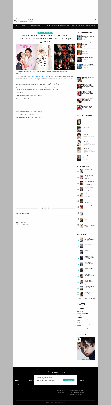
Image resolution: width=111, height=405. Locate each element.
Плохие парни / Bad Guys (89, 218)
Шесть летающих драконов (38, 76)
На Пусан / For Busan (89, 244)
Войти (88, 20)
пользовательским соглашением (44, 381)
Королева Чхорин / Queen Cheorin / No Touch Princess (89, 201)
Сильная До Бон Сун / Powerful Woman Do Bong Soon (89, 177)
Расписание (18, 386)
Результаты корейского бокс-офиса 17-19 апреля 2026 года (88, 51)
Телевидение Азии (61, 390)
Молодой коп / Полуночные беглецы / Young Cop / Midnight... (90, 276)
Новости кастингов (84, 116)
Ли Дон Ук (85, 134)
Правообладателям (75, 388)
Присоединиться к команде (77, 390)
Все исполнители (47, 386)
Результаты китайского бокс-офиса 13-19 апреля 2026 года (88, 44)
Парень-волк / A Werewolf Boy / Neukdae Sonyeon (89, 294)
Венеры (18, 89)
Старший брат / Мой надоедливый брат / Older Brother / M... (89, 239)
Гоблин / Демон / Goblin (88, 212)
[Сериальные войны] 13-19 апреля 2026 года (88, 57)
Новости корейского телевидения (45, 32)
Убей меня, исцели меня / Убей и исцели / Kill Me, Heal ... (90, 195)
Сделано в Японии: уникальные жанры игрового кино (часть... (88, 85)
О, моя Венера (20, 83)
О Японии (59, 388)
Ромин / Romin (86, 359)
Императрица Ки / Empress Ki (89, 206)
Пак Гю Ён (85, 141)
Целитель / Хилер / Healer (89, 170)
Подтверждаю (69, 380)
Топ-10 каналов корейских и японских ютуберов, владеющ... (87, 106)
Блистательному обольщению (52, 87)
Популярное (18, 388)
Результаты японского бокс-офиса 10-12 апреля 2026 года (88, 65)
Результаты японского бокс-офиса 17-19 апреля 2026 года (88, 36)
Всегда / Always (88, 250)
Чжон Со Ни (86, 127)
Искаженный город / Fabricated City (89, 287)
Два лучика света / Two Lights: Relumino (89, 263)
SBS (47, 76)
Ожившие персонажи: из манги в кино (88, 78)
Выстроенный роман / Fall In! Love (89, 145)
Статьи (58, 386)
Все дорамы (18, 384)
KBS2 (53, 83)
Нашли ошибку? (24, 222)
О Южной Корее (60, 392)
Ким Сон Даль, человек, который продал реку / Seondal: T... (90, 282)
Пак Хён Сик (86, 148)
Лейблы (44, 388)
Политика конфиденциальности (78, 394)
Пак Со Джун (86, 155)
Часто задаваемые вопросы (77, 392)
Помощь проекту (74, 386)
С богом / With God (89, 268)
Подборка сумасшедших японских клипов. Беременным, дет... (88, 99)
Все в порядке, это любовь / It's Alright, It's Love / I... (90, 225)
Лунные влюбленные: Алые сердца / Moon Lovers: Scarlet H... (89, 183)
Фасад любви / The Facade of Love (89, 122)
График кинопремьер (34, 386)
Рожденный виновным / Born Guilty (88, 159)
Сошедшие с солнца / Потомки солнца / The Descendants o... (89, 189)
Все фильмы (32, 384)
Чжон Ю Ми (86, 120)
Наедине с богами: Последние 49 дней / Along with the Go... (89, 257)
